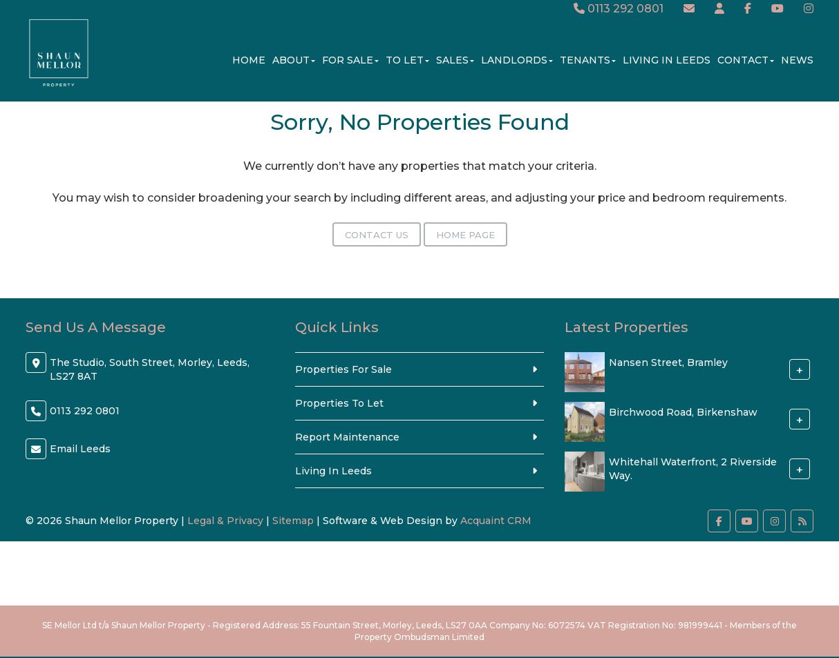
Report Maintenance (347, 437)
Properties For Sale (343, 369)
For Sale (350, 60)
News (797, 60)
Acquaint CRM (495, 520)
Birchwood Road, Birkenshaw (683, 412)
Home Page (465, 234)
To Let (407, 60)
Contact (745, 60)
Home (248, 60)
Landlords (517, 60)
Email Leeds (80, 449)
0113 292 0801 (618, 8)
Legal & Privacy (225, 520)
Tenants (588, 60)
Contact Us (376, 234)
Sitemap (293, 520)
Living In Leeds (666, 60)
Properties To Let (339, 403)
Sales (455, 60)
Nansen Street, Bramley (668, 362)
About (293, 60)
